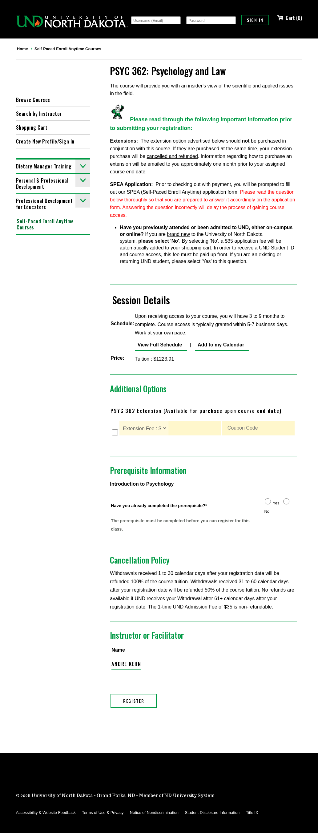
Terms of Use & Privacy (102, 812)
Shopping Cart (32, 127)
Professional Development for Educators (53, 202)
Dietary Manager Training (53, 166)
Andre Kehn (126, 664)
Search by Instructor (39, 113)
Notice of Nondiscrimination (154, 812)
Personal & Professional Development (53, 182)
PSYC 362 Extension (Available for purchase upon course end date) (196, 410)
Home (22, 49)
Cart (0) (289, 18)
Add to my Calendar (219, 344)
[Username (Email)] (156, 20)
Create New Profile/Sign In (45, 141)
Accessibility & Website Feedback (46, 812)
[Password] (211, 20)
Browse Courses (33, 99)
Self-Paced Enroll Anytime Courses (67, 49)
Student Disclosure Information (212, 812)
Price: (117, 358)
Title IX (252, 812)
